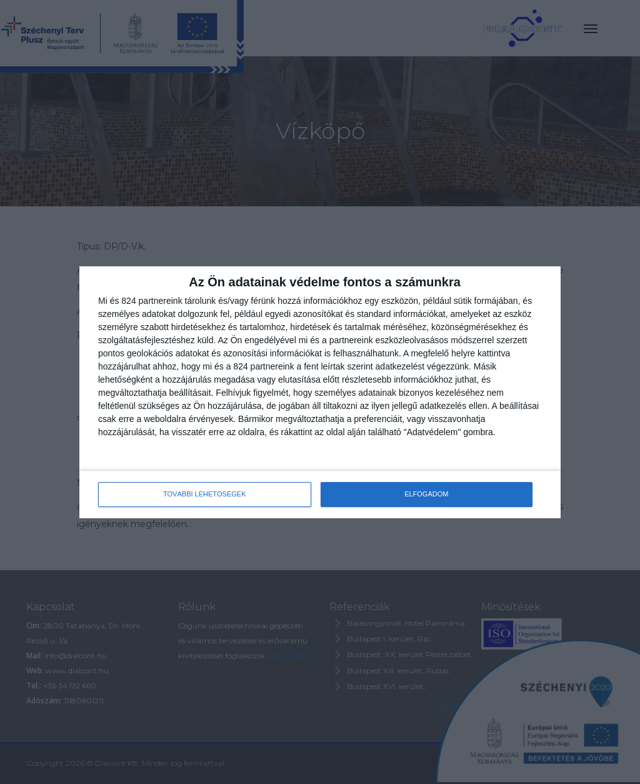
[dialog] (320, 392)
